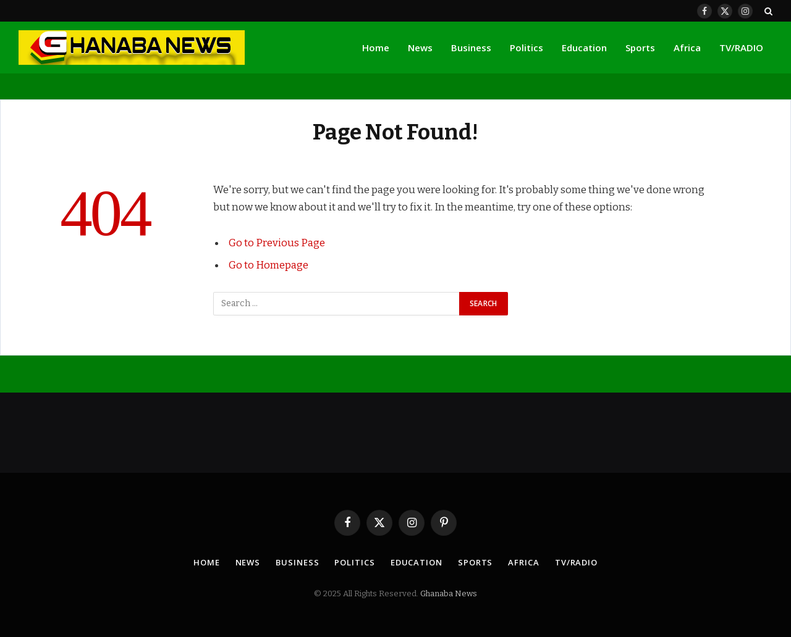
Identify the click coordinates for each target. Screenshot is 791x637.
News (420, 47)
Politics (526, 47)
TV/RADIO (741, 47)
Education (584, 47)
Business (471, 47)
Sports (640, 47)
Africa (687, 47)
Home (375, 47)
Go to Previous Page (277, 242)
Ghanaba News (448, 593)
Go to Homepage (268, 265)
